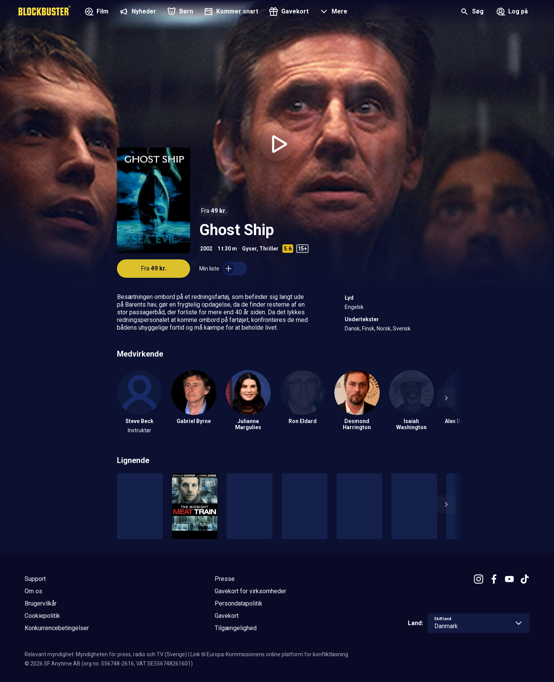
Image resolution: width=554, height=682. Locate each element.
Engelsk (354, 307)
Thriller (269, 249)
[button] (332, 12)
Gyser (249, 249)
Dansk (352, 328)
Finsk (368, 328)
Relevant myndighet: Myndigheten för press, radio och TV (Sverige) (106, 654)
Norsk (383, 328)
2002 (206, 249)
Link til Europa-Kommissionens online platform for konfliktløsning (269, 654)
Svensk (401, 328)
